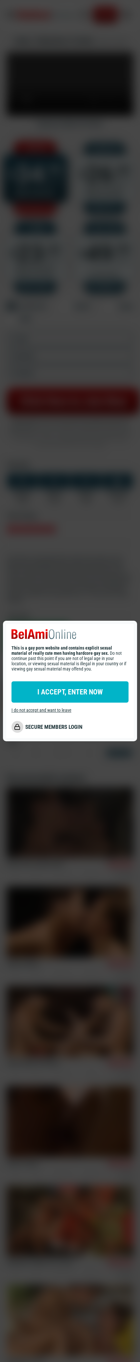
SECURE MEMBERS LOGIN (53, 727)
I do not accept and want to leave (41, 710)
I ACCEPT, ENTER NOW (70, 692)
